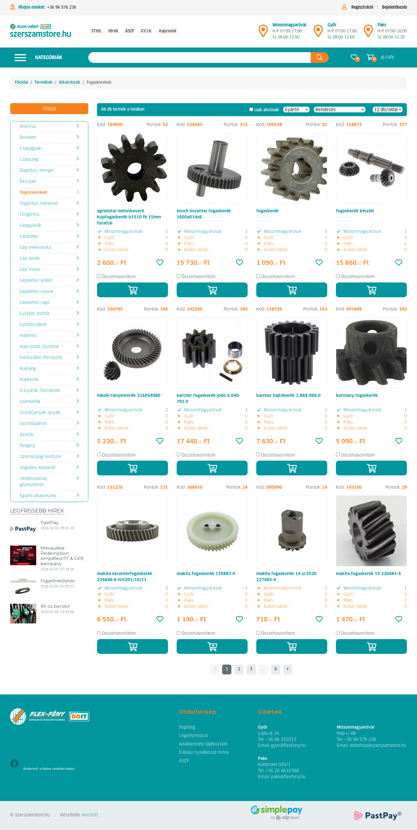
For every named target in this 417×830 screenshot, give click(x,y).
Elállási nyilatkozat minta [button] (204, 753)
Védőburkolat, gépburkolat (33, 482)
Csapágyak (30, 149)
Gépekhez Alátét (36, 281)
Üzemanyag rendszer (41, 457)
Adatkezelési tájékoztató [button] (203, 744)
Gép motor (30, 270)
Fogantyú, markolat (39, 204)
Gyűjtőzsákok (33, 325)
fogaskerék (267, 211)
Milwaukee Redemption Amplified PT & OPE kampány (62, 555)
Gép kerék (30, 259)
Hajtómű (28, 336)
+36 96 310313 (281, 740)
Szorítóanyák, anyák (40, 413)
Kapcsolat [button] (167, 31)
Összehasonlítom (119, 277)
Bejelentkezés (394, 8)
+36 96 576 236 (61, 8)
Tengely (27, 446)
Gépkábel (29, 237)
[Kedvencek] (159, 263)
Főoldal (21, 83)
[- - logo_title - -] (287, 669)
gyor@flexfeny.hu (288, 746)
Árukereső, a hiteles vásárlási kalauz (49, 768)
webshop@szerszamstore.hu (378, 746)
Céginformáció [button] (193, 736)
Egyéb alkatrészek (38, 496)
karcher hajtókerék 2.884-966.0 (288, 396)
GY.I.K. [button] (146, 31)
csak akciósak (266, 110)
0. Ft (387, 57)
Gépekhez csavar (37, 292)
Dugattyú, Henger (37, 171)
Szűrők (26, 435)
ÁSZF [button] (129, 31)
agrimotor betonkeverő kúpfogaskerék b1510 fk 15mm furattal (129, 217)
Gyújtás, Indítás (35, 314)
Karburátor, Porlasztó (41, 358)
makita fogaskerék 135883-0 (206, 574)
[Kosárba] (132, 289)
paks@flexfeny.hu (288, 777)
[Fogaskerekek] (40, 31)
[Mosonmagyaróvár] (263, 33)
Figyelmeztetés (58, 580)
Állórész (28, 127)
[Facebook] (14, 764)
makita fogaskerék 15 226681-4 (368, 574)
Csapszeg (29, 160)
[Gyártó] (296, 109)
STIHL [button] (96, 31)
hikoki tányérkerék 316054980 (128, 396)
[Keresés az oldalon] (199, 57)
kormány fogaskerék (357, 396)
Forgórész (30, 215)
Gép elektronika (35, 248)
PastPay (49, 522)
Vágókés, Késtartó (37, 468)
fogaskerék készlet (355, 211)
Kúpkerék (29, 380)
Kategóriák (36, 58)
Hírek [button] (113, 31)
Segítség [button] (187, 727)
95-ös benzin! (55, 606)
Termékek (43, 83)
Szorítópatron (33, 424)
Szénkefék (30, 402)
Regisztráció (362, 8)
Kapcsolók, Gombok (39, 347)
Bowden (28, 138)
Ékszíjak (28, 182)
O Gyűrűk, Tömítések (40, 391)
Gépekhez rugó (35, 303)
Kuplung (28, 369)
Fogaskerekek (33, 193)
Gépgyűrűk (30, 226)
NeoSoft (90, 815)
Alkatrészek (69, 83)
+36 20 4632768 (282, 771)
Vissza (49, 108)
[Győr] (318, 33)
